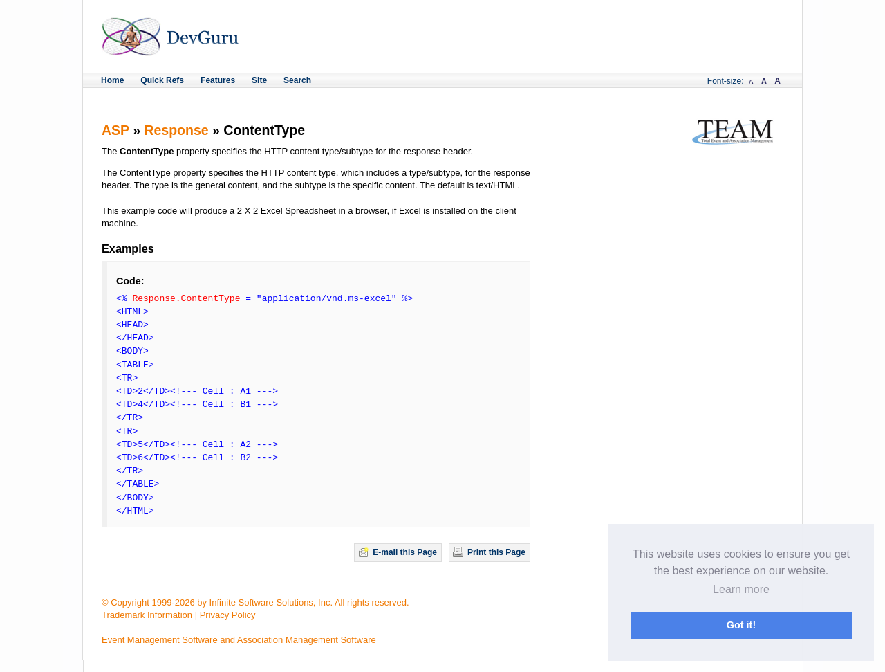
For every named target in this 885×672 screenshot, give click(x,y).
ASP (115, 130)
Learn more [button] (741, 589)
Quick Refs (162, 80)
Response (176, 130)
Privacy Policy (228, 615)
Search (297, 80)
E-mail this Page (405, 552)
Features (218, 80)
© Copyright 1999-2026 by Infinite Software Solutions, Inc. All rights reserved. (255, 602)
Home (112, 80)
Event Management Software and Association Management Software (239, 640)
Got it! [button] (741, 624)
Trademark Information (147, 615)
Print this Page (496, 552)
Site (259, 80)
